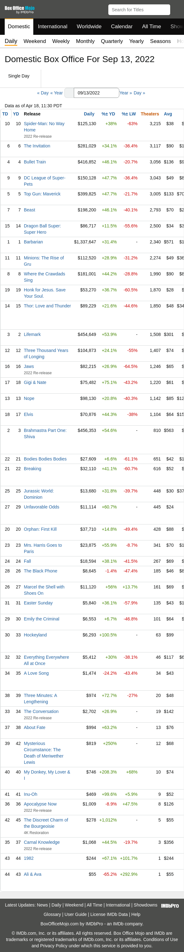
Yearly (136, 41)
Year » (125, 92)
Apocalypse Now (40, 803)
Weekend (35, 41)
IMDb (118, 923)
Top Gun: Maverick (42, 193)
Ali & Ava (32, 874)
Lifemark (32, 334)
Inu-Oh (30, 794)
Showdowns (146, 904)
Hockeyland (35, 634)
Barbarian (33, 241)
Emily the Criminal (41, 618)
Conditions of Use (160, 939)
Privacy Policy (54, 945)
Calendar (122, 26)
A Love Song (36, 673)
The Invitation (37, 145)
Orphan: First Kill (40, 529)
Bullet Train (35, 161)
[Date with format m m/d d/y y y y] (96, 93)
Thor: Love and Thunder (47, 305)
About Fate (35, 727)
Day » (139, 92)
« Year (56, 92)
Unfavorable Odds (41, 506)
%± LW (129, 113)
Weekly (61, 41)
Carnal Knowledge (42, 842)
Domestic (19, 26)
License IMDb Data (109, 914)
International (53, 26)
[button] (176, 8)
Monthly (85, 41)
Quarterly (112, 41)
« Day (43, 92)
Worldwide (89, 26)
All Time (151, 26)
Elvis (28, 414)
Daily (89, 113)
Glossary (52, 914)
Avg (168, 113)
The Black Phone (40, 570)
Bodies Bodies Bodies (45, 458)
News (42, 904)
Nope (29, 398)
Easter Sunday (38, 602)
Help (135, 914)
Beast (29, 209)
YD (16, 113)
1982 (29, 858)
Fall (27, 561)
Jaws (29, 366)
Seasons (160, 41)
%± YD (108, 113)
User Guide (76, 914)
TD (5, 113)
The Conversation (41, 711)
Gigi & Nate (35, 382)
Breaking (32, 468)
